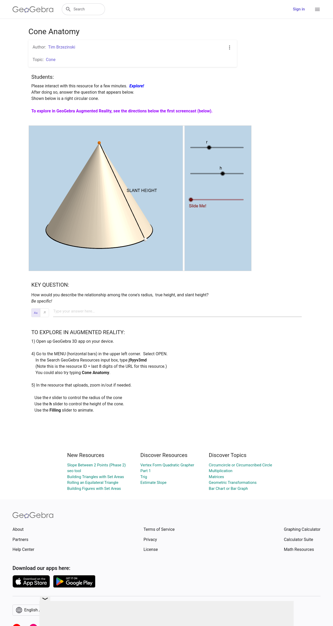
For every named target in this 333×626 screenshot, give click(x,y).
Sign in (299, 9)
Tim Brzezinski (61, 47)
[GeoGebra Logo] (33, 9)
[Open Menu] (317, 9)
